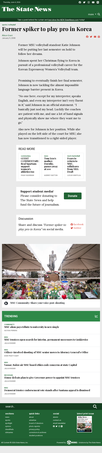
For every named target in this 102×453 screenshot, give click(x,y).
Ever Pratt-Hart (11, 363)
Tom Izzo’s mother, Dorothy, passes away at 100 (51, 166)
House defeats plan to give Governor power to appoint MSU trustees (42, 384)
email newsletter (59, 430)
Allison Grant (7, 38)
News (5, 14)
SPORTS (4, 28)
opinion (8, 433)
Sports (17, 14)
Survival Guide (29, 14)
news (7, 424)
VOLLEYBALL (12, 28)
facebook (76, 227)
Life (10, 14)
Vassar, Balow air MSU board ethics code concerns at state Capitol (40, 372)
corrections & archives (37, 439)
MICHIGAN (8, 382)
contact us (57, 427)
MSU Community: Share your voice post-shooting (37, 310)
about (31, 424)
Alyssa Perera (10, 338)
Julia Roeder (10, 350)
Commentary (44, 14)
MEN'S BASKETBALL (73, 159)
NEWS (46, 159)
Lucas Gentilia (74, 178)
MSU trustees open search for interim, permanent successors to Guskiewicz (46, 346)
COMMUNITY (9, 332)
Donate (92, 14)
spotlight (8, 430)
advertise (32, 427)
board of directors (36, 430)
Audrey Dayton (51, 178)
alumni (55, 424)
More (84, 14)
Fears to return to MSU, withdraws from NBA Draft (73, 167)
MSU (6, 344)
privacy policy (34, 436)
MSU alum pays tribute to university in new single (31, 334)
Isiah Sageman (27, 178)
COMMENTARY (26, 159)
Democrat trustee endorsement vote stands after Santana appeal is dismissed (47, 397)
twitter (74, 232)
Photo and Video (72, 14)
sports (7, 427)
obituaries (9, 439)
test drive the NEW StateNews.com (63, 22)
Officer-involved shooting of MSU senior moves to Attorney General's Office (46, 359)
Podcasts (57, 14)
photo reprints (34, 433)
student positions (36, 443)
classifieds (9, 436)
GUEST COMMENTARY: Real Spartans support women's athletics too (30, 167)
